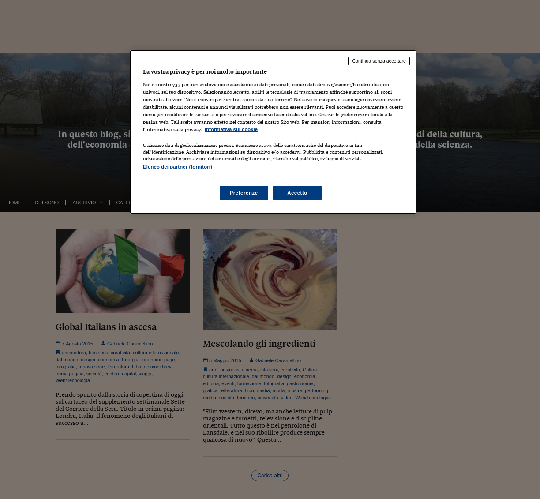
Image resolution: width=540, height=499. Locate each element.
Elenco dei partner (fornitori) (177, 166)
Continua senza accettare (379, 61)
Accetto (297, 192)
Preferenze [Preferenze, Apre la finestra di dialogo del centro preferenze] (244, 192)
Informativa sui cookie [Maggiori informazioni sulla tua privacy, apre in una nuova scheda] (231, 129)
